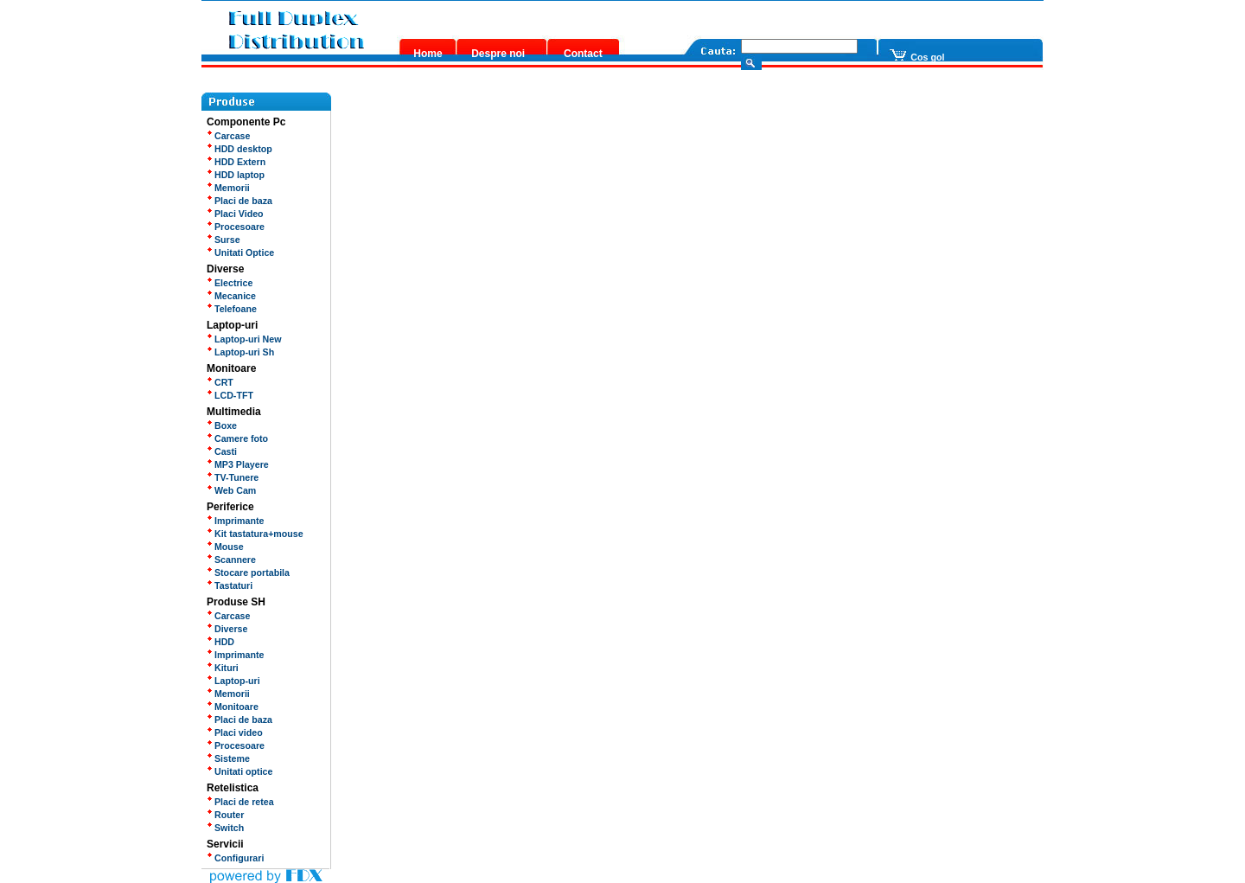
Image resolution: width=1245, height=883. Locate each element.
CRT (220, 382)
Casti (222, 451)
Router (225, 814)
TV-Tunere (233, 477)
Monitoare (233, 706)
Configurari (235, 858)
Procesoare (236, 226)
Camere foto (237, 438)
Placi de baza (239, 200)
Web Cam (231, 490)
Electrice (229, 283)
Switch (225, 827)
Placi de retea (240, 802)
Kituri (223, 667)
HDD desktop (239, 149)
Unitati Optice (240, 252)
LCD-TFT (230, 395)
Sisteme (228, 758)
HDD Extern (236, 162)
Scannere (231, 559)
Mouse (225, 546)
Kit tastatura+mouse (255, 533)
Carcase (228, 136)
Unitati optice (239, 771)
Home (427, 54)
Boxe (222, 425)
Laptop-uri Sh (240, 352)
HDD (220, 642)
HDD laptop (236, 175)
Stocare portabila (248, 572)
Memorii (228, 187)
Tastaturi (229, 585)
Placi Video (235, 213)
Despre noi (498, 54)
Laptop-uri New (244, 339)
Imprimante (235, 520)
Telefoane (232, 309)
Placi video (235, 732)
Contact (583, 54)
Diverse (227, 629)
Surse (223, 239)
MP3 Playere (238, 464)
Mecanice (231, 296)
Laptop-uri (233, 680)
